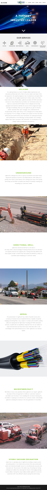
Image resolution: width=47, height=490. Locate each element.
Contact (44, 2)
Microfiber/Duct (23, 389)
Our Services (23, 37)
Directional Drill (23, 245)
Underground (23, 173)
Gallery (36, 2)
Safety (33, 2)
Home (26, 2)
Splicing (23, 89)
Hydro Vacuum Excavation (23, 459)
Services (29, 2)
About (40, 2)
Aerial (23, 314)
